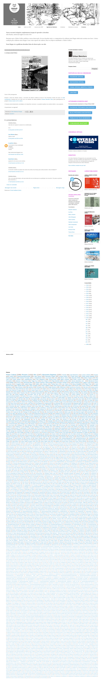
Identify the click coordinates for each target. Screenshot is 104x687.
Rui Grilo (26, 390)
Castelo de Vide (16, 412)
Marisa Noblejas (32, 563)
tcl (97, 522)
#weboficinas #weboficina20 (65, 582)
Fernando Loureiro (76, 557)
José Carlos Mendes (28, 518)
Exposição (50, 420)
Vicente (64, 375)
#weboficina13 (64, 428)
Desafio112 (67, 555)
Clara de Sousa (21, 555)
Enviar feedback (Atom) (15, 190)
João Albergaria (72, 217)
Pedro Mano (42, 466)
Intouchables (25, 409)
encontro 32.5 (67, 483)
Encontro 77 (60, 480)
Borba (29, 553)
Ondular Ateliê (78, 565)
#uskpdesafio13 (63, 527)
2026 (87, 285)
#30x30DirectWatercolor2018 (70, 420)
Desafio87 (32, 470)
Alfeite (43, 418)
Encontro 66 (35, 457)
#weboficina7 (79, 422)
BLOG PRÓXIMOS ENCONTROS (80, 112)
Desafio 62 (62, 530)
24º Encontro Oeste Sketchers (66, 550)
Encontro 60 (29, 438)
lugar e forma (93, 477)
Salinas (30, 569)
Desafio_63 (45, 442)
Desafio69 (10, 480)
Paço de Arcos (19, 521)
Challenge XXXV (49, 426)
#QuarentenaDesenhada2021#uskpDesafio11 (88, 546)
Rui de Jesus (71, 435)
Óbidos (49, 404)
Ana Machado (57, 403)
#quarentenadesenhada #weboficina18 (34, 474)
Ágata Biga (40, 574)
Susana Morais (14, 522)
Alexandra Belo (28, 382)
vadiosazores (54, 544)
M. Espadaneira (63, 562)
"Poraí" (45, 574)
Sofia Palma (68, 385)
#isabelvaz (38, 579)
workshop (83, 406)
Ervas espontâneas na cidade (80, 432)
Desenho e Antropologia (10, 556)
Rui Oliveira (62, 477)
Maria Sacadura (46, 496)
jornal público (94, 572)
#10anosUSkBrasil (77, 544)
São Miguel (70, 388)
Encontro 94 (93, 401)
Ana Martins (18, 439)
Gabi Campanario (9, 559)
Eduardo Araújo (36, 439)
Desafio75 (96, 448)
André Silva (63, 552)
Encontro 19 (44, 464)
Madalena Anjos (65, 415)
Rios (15, 508)
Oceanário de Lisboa (70, 565)
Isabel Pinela (39, 534)
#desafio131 (22, 525)
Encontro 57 (46, 480)
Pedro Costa (19, 447)
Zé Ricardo (68, 522)
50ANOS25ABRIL (9, 587)
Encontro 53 (28, 429)
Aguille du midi (55, 588)
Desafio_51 (45, 416)
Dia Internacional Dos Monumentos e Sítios (63, 531)
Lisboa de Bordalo (33, 477)
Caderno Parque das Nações (29, 530)
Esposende (64, 557)
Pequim (54, 566)
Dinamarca (74, 493)
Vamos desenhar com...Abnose (51, 508)
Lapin (95, 505)
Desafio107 (94, 486)
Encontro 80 (15, 495)
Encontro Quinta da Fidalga (18, 471)
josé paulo (91, 441)
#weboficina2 (74, 431)
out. (87, 323)
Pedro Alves (74, 376)
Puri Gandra (94, 566)
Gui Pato (20, 517)
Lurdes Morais (43, 399)
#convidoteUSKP (19, 485)
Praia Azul (75, 566)
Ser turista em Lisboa (82, 482)
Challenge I (24, 452)
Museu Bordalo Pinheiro (12, 407)
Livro (39, 536)
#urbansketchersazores (84, 490)
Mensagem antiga (60, 187)
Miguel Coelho (65, 563)
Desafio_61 (42, 476)
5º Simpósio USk (37, 463)
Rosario (25, 375)
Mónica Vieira (75, 536)
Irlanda (7, 489)
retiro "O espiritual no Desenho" (24, 406)
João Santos (37, 376)
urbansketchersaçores (37, 451)
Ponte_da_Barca (21, 539)
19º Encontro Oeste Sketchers (48, 550)
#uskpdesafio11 (54, 527)
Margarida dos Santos (65, 471)
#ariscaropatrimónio (31, 578)
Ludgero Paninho (28, 562)
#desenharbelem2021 (32, 525)
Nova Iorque (51, 489)
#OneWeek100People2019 (56, 524)
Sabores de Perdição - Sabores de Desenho (14, 569)
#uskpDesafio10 (37, 527)
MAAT (23, 506)
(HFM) (14, 584)
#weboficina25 (55, 474)
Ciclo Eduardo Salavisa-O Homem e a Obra (24, 514)
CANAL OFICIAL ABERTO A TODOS (81, 87)
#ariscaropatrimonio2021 (21, 578)
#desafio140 (50, 499)
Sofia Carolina (71, 219)
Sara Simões (16, 401)
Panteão (70, 506)
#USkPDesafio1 (11, 455)
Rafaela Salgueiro (38, 568)
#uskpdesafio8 (80, 511)
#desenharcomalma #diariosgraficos (56, 525)
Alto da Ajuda (31, 590)
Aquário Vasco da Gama (76, 492)
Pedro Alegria (30, 566)
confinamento (55, 572)
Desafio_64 (76, 426)
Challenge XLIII (9, 476)
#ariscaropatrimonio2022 (67, 547)
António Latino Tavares (61, 485)
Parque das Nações (24, 466)
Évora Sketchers (28, 391)
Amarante (42, 485)
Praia (54, 521)
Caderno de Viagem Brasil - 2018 (56, 553)
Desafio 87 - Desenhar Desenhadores (56, 555)
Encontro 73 (18, 416)
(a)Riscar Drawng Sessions (22, 584)
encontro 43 (52, 461)
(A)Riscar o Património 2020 (36, 448)
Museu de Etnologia (27, 565)
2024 (87, 289)
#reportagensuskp (83, 423)
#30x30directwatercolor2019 (13, 524)
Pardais (83, 565)
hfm (34, 375)
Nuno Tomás (55, 506)
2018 (87, 301)
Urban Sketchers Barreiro (92, 454)
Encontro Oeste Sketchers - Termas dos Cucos (56, 533)
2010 (87, 317)
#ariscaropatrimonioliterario (21, 448)
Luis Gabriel (60, 409)
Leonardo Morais (14, 562)
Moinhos (8, 520)
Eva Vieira (29, 413)
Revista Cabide (9, 498)
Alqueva (24, 552)
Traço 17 (67, 409)
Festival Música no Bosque (58, 505)
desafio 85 (62, 572)
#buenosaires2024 (40, 578)
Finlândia (8, 477)
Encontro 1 (48, 515)
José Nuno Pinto (62, 560)
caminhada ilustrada (81, 508)
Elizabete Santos (72, 401)
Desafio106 (15, 504)
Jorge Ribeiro (15, 441)
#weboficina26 (42, 492)
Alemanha (45, 463)
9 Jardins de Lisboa (69, 587)
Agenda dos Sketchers (52, 27)
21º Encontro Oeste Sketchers (39, 585)
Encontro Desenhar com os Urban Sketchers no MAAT (33, 449)
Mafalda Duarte (82, 518)
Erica (83, 442)
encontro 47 (29, 444)
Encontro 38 (28, 457)
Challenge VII (9, 409)
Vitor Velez (46, 445)
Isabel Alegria (61, 397)
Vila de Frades (23, 572)
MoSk (91, 393)
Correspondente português (67, 486)
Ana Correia (78, 501)
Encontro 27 (52, 442)
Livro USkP (69, 449)
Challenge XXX (83, 463)
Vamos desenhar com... (78, 381)
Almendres (25, 590)
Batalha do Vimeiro (39, 502)
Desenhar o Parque (48, 531)
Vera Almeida (85, 393)
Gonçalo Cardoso (9, 454)
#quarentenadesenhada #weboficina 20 (48, 579)
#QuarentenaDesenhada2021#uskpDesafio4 (77, 509)
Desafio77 (82, 458)
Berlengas (19, 530)
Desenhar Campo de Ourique (71, 391)
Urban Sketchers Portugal (15, 390)
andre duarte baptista (57, 483)
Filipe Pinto (88, 384)
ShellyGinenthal (28, 410)
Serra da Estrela (26, 498)
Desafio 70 (69, 530)
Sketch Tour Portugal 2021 (83, 569)
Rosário (58, 539)
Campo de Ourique (74, 512)
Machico (68, 562)
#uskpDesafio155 (63, 511)
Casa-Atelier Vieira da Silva (34, 394)
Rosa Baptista (39, 403)
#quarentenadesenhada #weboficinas (49, 490)
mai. (87, 333)
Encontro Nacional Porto (67, 400)
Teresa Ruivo (71, 232)
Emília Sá (82, 531)
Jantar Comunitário (25, 454)
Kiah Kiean (12, 496)
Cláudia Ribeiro (55, 436)
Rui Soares (74, 416)
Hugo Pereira (85, 419)
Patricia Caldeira (11, 521)
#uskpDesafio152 (94, 490)
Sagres (25, 569)
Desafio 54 (40, 555)
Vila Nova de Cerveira (72, 498)
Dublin (27, 480)
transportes (27, 574)
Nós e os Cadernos (54, 416)
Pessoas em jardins (47, 521)
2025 (87, 287)
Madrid (90, 460)
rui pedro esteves (21, 544)
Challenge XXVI (87, 434)
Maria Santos (54, 496)
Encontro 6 (93, 409)
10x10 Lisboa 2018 (39, 410)
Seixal (33, 404)
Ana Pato (93, 407)
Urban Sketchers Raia (11, 397)
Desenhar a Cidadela (72, 504)
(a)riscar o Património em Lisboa (27, 501)
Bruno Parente (51, 512)
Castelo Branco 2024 (10, 493)
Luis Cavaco (34, 562)
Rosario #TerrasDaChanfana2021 (58, 568)
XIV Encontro (9, 418)
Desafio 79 (33, 423)
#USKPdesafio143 (92, 509)
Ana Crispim (44, 381)
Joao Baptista (34, 399)
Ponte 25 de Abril (29, 434)
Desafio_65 (37, 464)
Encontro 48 (93, 426)
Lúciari (57, 562)
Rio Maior (45, 568)
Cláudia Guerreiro (92, 463)
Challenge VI (81, 444)
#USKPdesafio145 (77, 524)
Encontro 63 (45, 432)
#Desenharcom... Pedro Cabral (32, 575)
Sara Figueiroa (46, 447)
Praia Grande (80, 566)
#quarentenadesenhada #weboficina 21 (30, 511)
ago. (87, 327)
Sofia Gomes (58, 420)
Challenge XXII (42, 409)
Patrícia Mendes (93, 496)
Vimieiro (32, 428)
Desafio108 (59, 514)
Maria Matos (93, 432)
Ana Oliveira (11, 134)
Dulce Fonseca (66, 556)
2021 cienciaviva (28, 585)
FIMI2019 (74, 533)
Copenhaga (28, 555)
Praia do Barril (87, 566)
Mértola (68, 496)
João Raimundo (17, 536)
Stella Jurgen (20, 541)
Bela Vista (85, 552)
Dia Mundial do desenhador (42, 556)
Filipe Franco (33, 471)
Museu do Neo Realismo (57, 520)
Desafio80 (26, 487)
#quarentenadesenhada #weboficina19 (64, 579)
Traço (88, 413)
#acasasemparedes (92, 524)
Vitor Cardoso (25, 483)
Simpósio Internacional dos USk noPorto (68, 540)
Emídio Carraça (94, 556)
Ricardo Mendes (73, 466)
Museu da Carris (18, 434)
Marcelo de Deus (93, 381)
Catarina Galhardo (10, 486)
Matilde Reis (52, 563)
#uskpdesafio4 (72, 511)
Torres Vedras (86, 385)
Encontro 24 (32, 480)
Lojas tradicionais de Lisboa (22, 388)
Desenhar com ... (50, 476)
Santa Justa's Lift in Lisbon (15, 101)
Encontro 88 (67, 442)
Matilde (11, 382)
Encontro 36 (19, 422)
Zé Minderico (22, 543)
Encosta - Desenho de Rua (37, 505)
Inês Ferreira (94, 487)
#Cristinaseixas (94, 574)
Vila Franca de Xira (64, 508)
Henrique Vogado (39, 559)
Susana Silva (21, 522)
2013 (87, 311)
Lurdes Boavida (58, 406)
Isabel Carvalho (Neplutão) (81, 517)
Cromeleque (34, 555)
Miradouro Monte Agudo (78, 563)
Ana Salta (13, 502)
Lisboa (11, 376)
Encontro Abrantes (76, 442)
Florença (81, 464)
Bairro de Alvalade (78, 552)
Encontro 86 (83, 470)
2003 (12, 585)
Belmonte (91, 552)
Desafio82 (38, 442)
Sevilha (24, 508)
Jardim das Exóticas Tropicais (67, 534)
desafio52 (67, 572)
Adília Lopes (49, 588)
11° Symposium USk (40, 501)
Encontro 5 (12, 113)
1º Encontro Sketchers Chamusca (81, 468)
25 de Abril (48, 585)
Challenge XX (33, 409)
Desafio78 (16, 480)
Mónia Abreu (67, 406)
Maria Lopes (68, 412)
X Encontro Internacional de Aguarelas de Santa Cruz (59, 467)
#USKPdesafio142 (52, 422)
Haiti (84, 505)
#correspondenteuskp (72, 578)
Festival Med (74, 464)
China (12, 514)
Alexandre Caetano (53, 528)
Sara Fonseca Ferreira (88, 539)
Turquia (53, 447)
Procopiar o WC (60, 521)
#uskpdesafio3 (27, 485)
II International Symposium (36, 393)
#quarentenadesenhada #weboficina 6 (23, 549)
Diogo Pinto (84, 426)
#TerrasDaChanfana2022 (27, 468)
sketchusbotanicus (91, 522)
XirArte (62, 447)
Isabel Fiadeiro (52, 425)
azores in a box (44, 572)
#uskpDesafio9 (72, 499)
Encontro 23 (15, 435)
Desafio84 (22, 480)
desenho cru (74, 423)
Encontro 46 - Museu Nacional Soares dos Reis (18, 533)
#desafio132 (30, 490)
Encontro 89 (51, 409)
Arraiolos (73, 479)
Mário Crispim (88, 378)
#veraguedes (27, 492)
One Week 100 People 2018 (49, 537)
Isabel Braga (28, 384)
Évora (76, 385)
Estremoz (70, 557)
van (12, 490)
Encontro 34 (11, 438)
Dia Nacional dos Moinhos (83, 504)
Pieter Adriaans (87, 537)
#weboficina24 (69, 468)
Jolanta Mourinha (23, 477)
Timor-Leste (30, 508)
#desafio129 (37, 468)
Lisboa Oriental (74, 382)
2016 (87, 305)
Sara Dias (49, 569)
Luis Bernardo (44, 390)
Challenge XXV (20, 425)
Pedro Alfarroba (59, 489)
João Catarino (84, 391)
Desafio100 (36, 493)
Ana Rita (59, 455)
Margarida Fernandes (91, 518)
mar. (87, 337)
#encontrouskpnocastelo (71, 525)
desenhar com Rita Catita (59, 543)
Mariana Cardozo (47, 397)
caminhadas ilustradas (68, 473)
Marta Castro (93, 396)
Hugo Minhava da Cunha (35, 482)
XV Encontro (11, 406)
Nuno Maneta (55, 565)
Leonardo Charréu (53, 482)
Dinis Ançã (80, 493)
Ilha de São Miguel (53, 559)
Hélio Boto (20, 399)
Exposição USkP (36, 412)
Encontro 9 (54, 460)
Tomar (87, 477)
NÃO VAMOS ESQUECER (31, 422)
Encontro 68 (72, 476)
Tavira (75, 477)
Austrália (95, 528)
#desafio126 (15, 525)
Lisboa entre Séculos (15, 404)
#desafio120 (93, 473)
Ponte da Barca (55, 466)
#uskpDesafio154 (11, 492)
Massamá (55, 536)
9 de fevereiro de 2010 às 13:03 (15, 154)
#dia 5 (24, 579)
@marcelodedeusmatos (85, 587)
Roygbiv (56, 477)
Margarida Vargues (23, 563)
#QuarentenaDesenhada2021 (13, 396)
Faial (48, 449)
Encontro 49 (47, 460)
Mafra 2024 (82, 562)
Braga (80, 401)
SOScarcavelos (39, 473)
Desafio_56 (88, 458)
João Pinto (87, 560)
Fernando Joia (40, 387)
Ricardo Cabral (61, 482)
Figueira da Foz (17, 482)
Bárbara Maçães (35, 553)
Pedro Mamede (61, 435)
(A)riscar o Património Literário (51, 451)
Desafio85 (68, 493)
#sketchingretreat (43, 582)
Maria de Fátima (66, 454)
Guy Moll (79, 505)
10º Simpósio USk (45, 436)
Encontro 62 (45, 439)
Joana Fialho (62, 449)
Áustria (70, 544)
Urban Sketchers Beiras (74, 457)
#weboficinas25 (75, 582)
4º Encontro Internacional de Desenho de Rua (57, 444)
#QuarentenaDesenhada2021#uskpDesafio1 (49, 575)
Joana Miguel (49, 560)
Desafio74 (63, 436)
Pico (7, 431)
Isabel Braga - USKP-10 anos (68, 517)
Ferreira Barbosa (47, 505)
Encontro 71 (53, 480)
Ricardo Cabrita (75, 393)
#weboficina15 (92, 438)
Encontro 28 (25, 460)
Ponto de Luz (29, 539)
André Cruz (57, 552)
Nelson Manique (9, 537)
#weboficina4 (32, 418)
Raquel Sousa (9, 508)
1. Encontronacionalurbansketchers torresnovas (37, 584)
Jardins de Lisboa (73, 495)
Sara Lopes (85, 489)
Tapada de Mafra (43, 571)
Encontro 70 (53, 432)
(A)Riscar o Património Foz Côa (86, 582)
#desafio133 (37, 490)
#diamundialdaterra (30, 579)
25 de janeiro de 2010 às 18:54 (15, 138)
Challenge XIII (90, 444)
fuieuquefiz (69, 543)
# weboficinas (50, 574)
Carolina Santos (90, 553)
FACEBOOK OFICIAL (76, 76)
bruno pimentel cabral (41, 543)
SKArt (95, 568)
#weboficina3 (85, 415)
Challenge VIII (26, 412)
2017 (87, 303)
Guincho (33, 559)
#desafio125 (8, 511)
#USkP (84, 524)
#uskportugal (88, 511)
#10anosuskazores (85, 544)
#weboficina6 (73, 428)
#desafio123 (8, 525)
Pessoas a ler (37, 447)
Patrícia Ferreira (61, 399)
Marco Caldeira (92, 406)
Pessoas (80, 537)
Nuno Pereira (62, 565)
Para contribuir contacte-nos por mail (76, 165)
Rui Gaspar (64, 539)
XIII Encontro (76, 406)
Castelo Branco (24, 407)
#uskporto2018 (47, 403)
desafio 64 (50, 543)
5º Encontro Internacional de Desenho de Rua (56, 501)
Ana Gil (35, 419)
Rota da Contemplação (76, 568)
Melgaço (87, 449)
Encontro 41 (39, 480)
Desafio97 (78, 514)
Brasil (80, 485)
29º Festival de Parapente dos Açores (72, 585)
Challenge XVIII (41, 420)
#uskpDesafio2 (47, 474)
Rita (49, 568)
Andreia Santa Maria (82, 451)
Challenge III (74, 455)
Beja (51, 413)
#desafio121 (17, 490)
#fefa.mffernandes (82, 525)
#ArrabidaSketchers (92, 483)
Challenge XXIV (44, 419)
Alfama (20, 552)
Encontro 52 (54, 452)
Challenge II (33, 420)
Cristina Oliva (78, 486)
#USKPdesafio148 (10, 448)
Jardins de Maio (82, 495)
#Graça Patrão (75, 409)
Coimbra (69, 426)
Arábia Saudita (80, 528)
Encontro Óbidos (62, 418)
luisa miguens (82, 447)
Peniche (7, 444)
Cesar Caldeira (47, 530)
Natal (80, 471)
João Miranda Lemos (37, 445)
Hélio (74, 413)
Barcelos (75, 485)
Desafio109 (23, 476)
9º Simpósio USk (23, 393)
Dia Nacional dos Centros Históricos (36, 515)
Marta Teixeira (45, 563)
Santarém (47, 434)
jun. (87, 331)
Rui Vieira (19, 508)
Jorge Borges (41, 454)
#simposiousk (35, 582)
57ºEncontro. (16, 587)
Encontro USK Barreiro (73, 515)
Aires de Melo (63, 588)
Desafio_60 (46, 470)
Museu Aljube (61, 536)
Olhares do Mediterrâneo (93, 520)
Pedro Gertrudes (28, 447)
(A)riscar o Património (22, 381)
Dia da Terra (51, 556)
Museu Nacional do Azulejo (41, 489)
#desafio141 (57, 499)
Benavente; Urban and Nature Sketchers (13, 553)
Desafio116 (95, 479)
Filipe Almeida (56, 381)
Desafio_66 (79, 436)
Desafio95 (64, 504)
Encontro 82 (49, 423)
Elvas (54, 397)
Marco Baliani (15, 563)
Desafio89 (88, 530)
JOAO (27, 399)
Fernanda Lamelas (61, 382)
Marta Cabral (38, 563)
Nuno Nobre (76, 520)
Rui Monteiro (85, 568)
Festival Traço (64, 407)
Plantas (65, 489)
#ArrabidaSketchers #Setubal (12, 499)
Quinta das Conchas (22, 568)
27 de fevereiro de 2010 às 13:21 (16, 181)
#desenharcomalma (43, 525)
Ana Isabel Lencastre (76, 434)
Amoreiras (51, 590)
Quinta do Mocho (69, 521)
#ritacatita (30, 582)
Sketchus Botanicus (9, 571)
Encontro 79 (8, 495)
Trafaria (59, 473)
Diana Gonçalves (94, 504)
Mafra (37, 384)
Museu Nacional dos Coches (89, 429)
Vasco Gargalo (53, 498)
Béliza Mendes (42, 553)
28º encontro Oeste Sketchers (21, 528)
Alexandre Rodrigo (22, 512)
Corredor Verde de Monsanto (41, 514)
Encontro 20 (18, 460)
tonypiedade (21, 574)
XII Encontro (40, 428)
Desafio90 (94, 530)
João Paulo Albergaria (79, 560)
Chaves (90, 479)
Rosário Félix (68, 568)
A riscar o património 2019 (19, 588)
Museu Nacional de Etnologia (89, 418)
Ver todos (70, 235)
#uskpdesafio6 (17, 550)
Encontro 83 (68, 413)
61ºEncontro (29, 587)
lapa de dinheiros (88, 543)
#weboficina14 (70, 422)
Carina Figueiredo (45, 396)
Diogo (56, 556)
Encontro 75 (25, 428)
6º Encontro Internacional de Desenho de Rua (41, 587)
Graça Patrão (74, 407)
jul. (86, 329)
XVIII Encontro (65, 423)
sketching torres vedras (31, 544)
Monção (7, 565)
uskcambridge (47, 544)
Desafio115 (30, 476)
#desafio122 (23, 490)
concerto (50, 572)
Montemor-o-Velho (93, 563)
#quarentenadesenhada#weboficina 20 (89, 581)
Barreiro (94, 431)
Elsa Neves (76, 531)
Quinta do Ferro (87, 403)
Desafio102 (48, 493)
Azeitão (69, 485)
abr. (87, 335)
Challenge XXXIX (24, 423)
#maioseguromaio (76, 415)
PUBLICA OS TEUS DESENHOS (80, 118)
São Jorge (25, 571)
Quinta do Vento (30, 568)
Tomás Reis (54, 384)
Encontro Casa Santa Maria (64, 432)
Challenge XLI (31, 442)
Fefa (87, 379)
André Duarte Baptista (88, 376)
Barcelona (87, 474)
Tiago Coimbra (44, 541)
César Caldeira (45, 385)
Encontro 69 (54, 439)
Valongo (61, 541)
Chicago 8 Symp (62, 401)
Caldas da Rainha (10, 432)
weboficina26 (33, 574)
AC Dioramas (28, 588)
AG (56, 445)
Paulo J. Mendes (55, 400)
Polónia (48, 466)
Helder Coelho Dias (77, 487)
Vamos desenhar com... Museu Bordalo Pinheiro (35, 467)
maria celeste (17, 379)
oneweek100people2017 (67, 438)
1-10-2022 (31, 550)
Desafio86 (36, 476)
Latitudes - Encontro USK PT (59, 518)
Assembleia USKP (82, 425)
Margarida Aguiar (78, 403)
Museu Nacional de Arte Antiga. (78, 454)
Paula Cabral (93, 391)
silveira (16, 574)
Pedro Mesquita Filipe (29, 521)
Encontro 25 (58, 487)
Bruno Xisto (57, 512)
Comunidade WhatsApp (78, 123)
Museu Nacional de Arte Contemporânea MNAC (41, 506)
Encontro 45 (65, 476)
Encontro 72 (17, 428)
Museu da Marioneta (25, 520)
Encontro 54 (20, 438)
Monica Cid (14, 461)
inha (82, 572)
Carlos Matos (65, 394)
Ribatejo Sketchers (23, 461)
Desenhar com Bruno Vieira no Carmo (89, 555)
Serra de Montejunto (16, 444)
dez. (87, 319)
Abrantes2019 (71, 501)
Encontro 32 (95, 436)
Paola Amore (85, 496)
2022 (87, 293)
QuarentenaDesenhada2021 (11, 568)
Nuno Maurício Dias (19, 537)
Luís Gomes (8, 506)
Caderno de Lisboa (48, 502)
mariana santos (94, 387)
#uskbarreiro (64, 499)
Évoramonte (13, 509)
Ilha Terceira (46, 559)
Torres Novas (62, 425)
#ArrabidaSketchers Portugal (84, 574)
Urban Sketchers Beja (18, 467)
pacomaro (45, 413)
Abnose (45, 384)
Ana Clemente (63, 590)
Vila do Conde (73, 508)
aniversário (37, 572)
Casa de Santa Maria (57, 448)
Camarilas (65, 502)
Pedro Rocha (41, 566)
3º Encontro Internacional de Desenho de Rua (22, 463)
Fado (27, 471)
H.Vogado (18, 384)
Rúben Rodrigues (78, 539)
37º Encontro (35, 485)
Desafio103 (55, 493)
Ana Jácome (49, 410)
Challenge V (66, 448)
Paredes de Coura (68, 537)
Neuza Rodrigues (36, 565)
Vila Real (15, 543)
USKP (56, 571)
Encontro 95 (75, 419)
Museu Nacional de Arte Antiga (16, 565)
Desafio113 (21, 504)
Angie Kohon (37, 512)
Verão (82, 571)
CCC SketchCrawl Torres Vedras (56, 388)
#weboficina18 (43, 458)
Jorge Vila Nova (50, 454)
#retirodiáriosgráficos (22, 582)
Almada (86, 407)
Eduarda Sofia (79, 556)
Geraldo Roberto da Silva (70, 410)
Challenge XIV (27, 416)
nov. (87, 321)
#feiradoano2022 (16, 511)
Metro (59, 496)
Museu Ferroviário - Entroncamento (14, 410)
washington (64, 544)
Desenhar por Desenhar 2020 (42, 487)
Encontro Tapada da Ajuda (79, 439)
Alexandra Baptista (49, 375)
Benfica (14, 530)
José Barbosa (19, 518)
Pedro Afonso (52, 435)
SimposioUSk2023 (72, 569)
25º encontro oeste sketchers (79, 550)
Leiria (78, 418)
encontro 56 (82, 467)
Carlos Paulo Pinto (82, 553)
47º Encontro (94, 585)
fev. (87, 340)
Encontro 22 (92, 394)
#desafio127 (57, 479)
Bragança (44, 512)
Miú (72, 396)
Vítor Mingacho (40, 379)
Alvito (36, 590)
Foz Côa (64, 487)
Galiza (15, 559)
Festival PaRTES (84, 557)
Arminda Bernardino (13, 423)
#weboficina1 (82, 420)
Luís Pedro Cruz (51, 562)
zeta (56, 378)
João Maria (10, 536)
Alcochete (79, 588)
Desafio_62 (40, 452)
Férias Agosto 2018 (93, 557)
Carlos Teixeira (94, 415)
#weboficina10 (84, 409)
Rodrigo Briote (37, 413)
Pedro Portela (38, 521)
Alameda (68, 588)
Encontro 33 (23, 435)
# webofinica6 (57, 574)
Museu (27, 506)
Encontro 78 (89, 445)
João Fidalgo (56, 457)
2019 (87, 299)
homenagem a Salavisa (78, 543)
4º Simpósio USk (94, 423)
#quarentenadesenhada (23, 376)
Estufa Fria (30, 495)
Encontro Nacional (40, 533)
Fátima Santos (26, 404)
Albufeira (45, 528)
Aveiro (89, 420)
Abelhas (34, 588)
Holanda (45, 517)
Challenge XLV (74, 463)
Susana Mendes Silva (47, 99)
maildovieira (90, 508)
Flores (95, 533)
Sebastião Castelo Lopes (50, 473)
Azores (51, 463)
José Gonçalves (14, 489)
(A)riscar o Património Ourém (53, 492)
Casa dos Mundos (67, 403)
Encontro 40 (21, 445)
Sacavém (79, 489)
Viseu (21, 436)
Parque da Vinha (77, 506)
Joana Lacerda (90, 495)
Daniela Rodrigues (19, 394)
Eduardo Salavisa (72, 209)
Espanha (17, 409)
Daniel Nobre (13, 445)
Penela (75, 537)
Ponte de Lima (64, 466)
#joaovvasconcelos (90, 547)
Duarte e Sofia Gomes (65, 470)
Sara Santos (61, 569)
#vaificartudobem (25, 550)
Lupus (46, 438)
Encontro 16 (95, 531)
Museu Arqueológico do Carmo (85, 410)
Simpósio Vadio (35, 498)
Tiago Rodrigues (44, 498)
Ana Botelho (57, 590)
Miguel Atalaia (58, 563)
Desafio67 (8, 487)
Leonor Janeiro (86, 375)
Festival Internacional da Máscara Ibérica (42, 429)
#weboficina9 (25, 420)
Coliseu (12, 422)
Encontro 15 (88, 531)
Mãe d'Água (68, 536)
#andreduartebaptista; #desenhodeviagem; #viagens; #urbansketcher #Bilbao (46, 547)
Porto (18, 382)
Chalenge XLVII (14, 555)
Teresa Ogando (55, 438)
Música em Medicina (76, 496)
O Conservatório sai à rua (35, 537)
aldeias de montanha (30, 543)
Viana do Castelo (41, 404)
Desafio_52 (28, 432)
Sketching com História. (91, 540)
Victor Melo (21, 451)
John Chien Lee (11, 518)
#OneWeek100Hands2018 (36, 546)
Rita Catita (8, 419)
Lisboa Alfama (33, 536)
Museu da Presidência (35, 520)
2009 (87, 344)
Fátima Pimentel (39, 438)
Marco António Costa (91, 397)
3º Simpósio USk (76, 474)
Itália (43, 412)
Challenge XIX (36, 416)
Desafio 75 (29, 493)
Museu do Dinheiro (46, 520)
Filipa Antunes (19, 387)
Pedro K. (36, 566)
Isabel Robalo (89, 505)
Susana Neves (28, 541)
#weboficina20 (61, 468)
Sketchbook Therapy (11, 399)
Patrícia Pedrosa (14, 566)
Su (89, 489)
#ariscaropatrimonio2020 (32, 458)
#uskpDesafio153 (46, 527)
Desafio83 (46, 504)
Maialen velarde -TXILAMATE (91, 562)
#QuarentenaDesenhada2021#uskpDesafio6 (88, 575)
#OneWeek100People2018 (53, 431)
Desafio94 (8, 531)
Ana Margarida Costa (42, 552)
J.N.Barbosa (55, 471)
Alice (83, 474)
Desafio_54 (10, 449)
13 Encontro (61, 584)
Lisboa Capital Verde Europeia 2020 (60, 396)
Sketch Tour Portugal (26, 401)
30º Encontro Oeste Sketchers (35, 528)
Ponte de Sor (59, 566)
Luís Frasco (44, 562)
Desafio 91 (16, 464)
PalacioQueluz (59, 537)
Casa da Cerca (55, 415)
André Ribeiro (72, 528)
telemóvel (40, 544)
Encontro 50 (9, 428)
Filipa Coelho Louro (51, 495)
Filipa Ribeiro (81, 533)
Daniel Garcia (87, 455)
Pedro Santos (48, 566)
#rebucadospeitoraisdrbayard (11, 582)
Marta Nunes (63, 457)
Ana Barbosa (54, 390)
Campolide (82, 512)
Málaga (64, 496)
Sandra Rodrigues (36, 569)
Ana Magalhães (47, 448)
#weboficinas (28, 379)
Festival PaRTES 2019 (41, 435)
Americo (46, 590)
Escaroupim (58, 557)
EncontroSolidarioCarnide (50, 557)
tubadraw (56, 428)
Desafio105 (16, 476)
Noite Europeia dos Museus (46, 565)
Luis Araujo (47, 394)
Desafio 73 (46, 555)
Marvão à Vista (76, 404)
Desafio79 (34, 504)
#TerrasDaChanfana (91, 447)
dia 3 (72, 572)
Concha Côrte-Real (24, 470)
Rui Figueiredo (38, 434)
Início (19, 27)
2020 (87, 297)
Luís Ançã (48, 378)
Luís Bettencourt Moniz (79, 449)
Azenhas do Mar (30, 502)
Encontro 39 (59, 442)
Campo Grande (65, 512)
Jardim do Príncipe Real (41, 560)
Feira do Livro (54, 449)
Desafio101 (42, 493)
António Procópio (24, 378)
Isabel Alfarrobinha (22, 534)
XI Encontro (79, 400)
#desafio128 (8, 474)
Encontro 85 (56, 407)
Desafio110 (23, 464)
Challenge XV (18, 426)
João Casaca (58, 454)
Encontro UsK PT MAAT (85, 515)
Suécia (27, 522)
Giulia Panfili (20, 559)
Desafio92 (32, 487)
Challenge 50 (19, 493)
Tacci (24, 444)
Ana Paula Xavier (71, 451)
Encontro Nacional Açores (70, 480)
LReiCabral (92, 560)
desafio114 (94, 498)
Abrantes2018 (63, 451)
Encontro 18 (8, 557)
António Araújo (87, 388)
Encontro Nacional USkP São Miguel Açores (87, 480)
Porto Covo (94, 506)
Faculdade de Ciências (91, 452)
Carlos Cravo (89, 512)
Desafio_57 (95, 458)
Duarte (8, 505)
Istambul (17, 454)
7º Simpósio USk (48, 406)
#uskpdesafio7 (71, 527)
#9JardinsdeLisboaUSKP (11, 479)
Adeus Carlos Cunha (41, 588)
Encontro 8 (28, 445)
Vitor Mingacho (30, 572)
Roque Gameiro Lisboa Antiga (44, 382)
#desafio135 (22, 474)
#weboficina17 (52, 468)
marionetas (83, 522)
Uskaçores (56, 423)
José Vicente (95, 534)
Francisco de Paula (89, 464)
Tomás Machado (43, 522)
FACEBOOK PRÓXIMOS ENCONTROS (82, 107)
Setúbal (26, 431)
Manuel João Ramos (36, 496)
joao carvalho (87, 572)
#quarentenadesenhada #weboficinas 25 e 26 (28, 581)
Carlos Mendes (74, 553)
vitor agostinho (86, 473)
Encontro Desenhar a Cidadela (59, 515)
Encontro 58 (69, 452)
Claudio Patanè (34, 390)
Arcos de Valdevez (21, 502)
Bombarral (25, 553)
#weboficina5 (90, 412)
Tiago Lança (81, 477)
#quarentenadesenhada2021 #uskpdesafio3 (68, 490)
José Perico (88, 534)
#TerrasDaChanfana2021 (31, 479)
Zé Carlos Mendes (43, 461)
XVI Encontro (43, 422)
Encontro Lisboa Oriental (65, 439)
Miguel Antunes (49, 477)
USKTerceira (91, 466)
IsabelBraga (80, 559)
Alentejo (69, 397)
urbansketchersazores (81, 438)
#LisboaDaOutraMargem (25, 499)
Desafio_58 (30, 464)
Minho (71, 563)
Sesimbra (91, 482)
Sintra (46, 393)
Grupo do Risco (27, 559)
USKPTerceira (61, 571)
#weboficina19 (52, 455)
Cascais (11, 388)
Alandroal (74, 588)
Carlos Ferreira (67, 553)
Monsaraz (86, 563)
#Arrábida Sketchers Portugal (27, 524)
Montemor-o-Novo (15, 520)
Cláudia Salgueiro (54, 393)
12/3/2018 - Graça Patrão (52, 584)
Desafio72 (20, 487)
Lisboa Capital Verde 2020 (47, 441)
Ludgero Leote (87, 382)
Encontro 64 (75, 470)
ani (31, 431)
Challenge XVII (33, 407)
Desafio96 (79, 555)
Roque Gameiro (69, 482)
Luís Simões (41, 477)
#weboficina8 (27, 419)
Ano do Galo (50, 458)
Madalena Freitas (27, 496)
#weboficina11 (38, 444)
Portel (70, 566)
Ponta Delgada (13, 539)
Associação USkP (92, 451)
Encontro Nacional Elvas (46, 457)
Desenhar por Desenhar (75, 387)
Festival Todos (9, 482)
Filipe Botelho (45, 400)
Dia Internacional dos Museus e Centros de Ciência (26, 556)
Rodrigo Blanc (72, 489)
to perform (11, 143)
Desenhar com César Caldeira (35, 531)
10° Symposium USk (84, 431)
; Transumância (77, 587)
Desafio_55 (68, 445)
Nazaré (24, 396)
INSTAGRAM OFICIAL (77, 82)
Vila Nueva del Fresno (15, 572)
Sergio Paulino (54, 540)
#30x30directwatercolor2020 (12, 420)
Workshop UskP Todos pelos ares (88, 416)
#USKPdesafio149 (27, 547)
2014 (87, 309)
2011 (87, 315)
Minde (78, 429)
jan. (87, 342)
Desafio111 (61, 493)
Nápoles (26, 537)
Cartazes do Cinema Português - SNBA (77, 502)
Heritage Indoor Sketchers (64, 460)
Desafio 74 (75, 530)
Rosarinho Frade (66, 416)
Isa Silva (70, 212)
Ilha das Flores (14, 534)
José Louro (62, 390)
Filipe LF (96, 388)
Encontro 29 (87, 436)
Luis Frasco (65, 384)
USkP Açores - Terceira (59, 522)
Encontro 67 (82, 445)
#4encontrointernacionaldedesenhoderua (16, 458)
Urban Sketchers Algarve (79, 412)
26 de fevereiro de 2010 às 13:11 (16, 171)
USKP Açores (57, 385)
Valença (56, 541)
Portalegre (65, 566)
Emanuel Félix (71, 229)
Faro (28, 400)
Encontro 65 (20, 505)
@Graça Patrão (89, 550)
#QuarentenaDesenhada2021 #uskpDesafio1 (51, 546)
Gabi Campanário (72, 224)
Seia (76, 482)
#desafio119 (50, 479)
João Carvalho (33, 385)
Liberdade (21, 562)
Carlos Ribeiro (58, 463)
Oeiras (76, 396)
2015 (87, 307)
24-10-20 (57, 550)
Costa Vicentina (52, 514)
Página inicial (36, 187)
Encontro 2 (14, 505)
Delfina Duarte (55, 530)
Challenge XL (66, 463)
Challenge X (23, 442)
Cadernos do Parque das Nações (13, 452)
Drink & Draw (11, 460)
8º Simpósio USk (52, 401)
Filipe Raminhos (88, 533)
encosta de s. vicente (40, 431)
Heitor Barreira (25, 482)
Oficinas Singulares (39, 391)
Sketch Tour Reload (93, 569)
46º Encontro (87, 585)
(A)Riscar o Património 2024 (12, 501)
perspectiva (28, 451)
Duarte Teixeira (87, 493)
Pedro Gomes (13, 403)
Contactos (83, 27)
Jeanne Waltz (88, 390)
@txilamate (94, 587)
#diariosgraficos (82, 547)
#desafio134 (15, 474)
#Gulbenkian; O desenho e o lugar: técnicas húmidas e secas (18, 546)
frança (68, 447)
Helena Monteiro (86, 487)
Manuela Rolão (76, 378)
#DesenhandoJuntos (10, 575)
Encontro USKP (41, 557)
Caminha (15, 470)
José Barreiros (74, 375)
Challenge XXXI (27, 439)
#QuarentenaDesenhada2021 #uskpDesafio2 (56, 509)
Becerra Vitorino (79, 479)
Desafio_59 (89, 514)
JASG (84, 394)
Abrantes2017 (65, 434)
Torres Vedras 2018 (39, 508)
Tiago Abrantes (36, 541)
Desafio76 (28, 504)
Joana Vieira (34, 454)
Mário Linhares (71, 214)
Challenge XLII (57, 404)
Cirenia (80, 455)
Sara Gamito (79, 435)
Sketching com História (11, 393)
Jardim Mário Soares (22, 560)
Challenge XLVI (74, 458)
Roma (54, 539)
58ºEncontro (22, 587)
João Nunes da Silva (46, 518)
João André (44, 482)
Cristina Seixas (55, 419)
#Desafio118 (46, 524)
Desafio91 (52, 504)
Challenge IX (92, 425)
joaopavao (78, 473)
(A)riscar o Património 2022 (65, 474)
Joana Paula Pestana (79, 534)
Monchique (74, 471)
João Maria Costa (70, 560)
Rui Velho (49, 391)
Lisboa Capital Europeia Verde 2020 (29, 441)
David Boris (11, 159)
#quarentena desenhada (20, 418)
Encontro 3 (33, 460)
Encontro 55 (61, 452)
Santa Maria (69, 477)
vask (60, 544)
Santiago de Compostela (16, 431)
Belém (95, 552)
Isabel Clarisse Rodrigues (62, 495)
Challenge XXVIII (31, 425)
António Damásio (70, 552)
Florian (39, 471)
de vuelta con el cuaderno (84, 498)
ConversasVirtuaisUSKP (36, 486)
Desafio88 (72, 514)
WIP (58, 447)
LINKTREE (73, 92)
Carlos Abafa (86, 492)
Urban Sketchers (89, 435)
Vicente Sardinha (88, 571)
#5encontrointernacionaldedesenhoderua (69, 574)
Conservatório (9, 464)
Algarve (44, 388)
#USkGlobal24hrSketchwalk (19, 415)
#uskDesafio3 (50, 582)
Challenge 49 (66, 458)
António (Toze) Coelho (50, 485)
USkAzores (63, 387)
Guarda (69, 487)
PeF (7, 403)
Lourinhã (60, 412)
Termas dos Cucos (34, 522)
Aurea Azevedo (88, 528)
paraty (95, 543)
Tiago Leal (51, 541)
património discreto (9, 574)
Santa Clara (43, 569)
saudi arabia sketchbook (93, 457)
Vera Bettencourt (61, 498)
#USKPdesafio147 (10, 485)
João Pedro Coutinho (60, 429)
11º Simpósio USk (38, 550)
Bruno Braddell (77, 384)
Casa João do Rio (65, 393)
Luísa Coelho (74, 518)
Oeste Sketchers (17, 391)
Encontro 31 (37, 432)
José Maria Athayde (82, 460)
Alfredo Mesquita (19, 590)
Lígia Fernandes (16, 506)
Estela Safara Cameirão (79, 452)
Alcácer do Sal (85, 588)
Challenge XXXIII (51, 418)
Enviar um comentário (12, 184)
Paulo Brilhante (34, 466)
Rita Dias (86, 387)
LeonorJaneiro (25, 536)
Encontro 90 (31, 435)
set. (87, 325)
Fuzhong (68, 505)
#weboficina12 (65, 431)
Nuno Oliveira (86, 471)
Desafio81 (40, 504)
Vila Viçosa (83, 457)
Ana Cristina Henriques (87, 501)
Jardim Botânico (56, 534)
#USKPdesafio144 (68, 524)
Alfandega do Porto (65, 479)
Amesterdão (30, 512)
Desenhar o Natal (22, 515)
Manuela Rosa (9, 563)
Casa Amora (11, 425)
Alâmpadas (41, 590)
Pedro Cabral (11, 375)
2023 (87, 291)
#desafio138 (87, 461)
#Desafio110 (38, 524)
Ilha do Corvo (61, 559)
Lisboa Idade (19, 496)
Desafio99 (39, 470)
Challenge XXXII (59, 413)
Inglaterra (74, 460)
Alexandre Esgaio (50, 376)
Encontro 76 (41, 423)
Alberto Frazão (14, 552)
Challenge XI (27, 486)
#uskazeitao (96, 549)
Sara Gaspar (55, 569)
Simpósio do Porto (16, 483)
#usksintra (57, 582)
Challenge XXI (28, 426)
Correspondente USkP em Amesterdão (52, 486)
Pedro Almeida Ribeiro (91, 442)
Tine (48, 571)
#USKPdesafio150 (36, 499)
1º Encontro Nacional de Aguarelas (86, 584)
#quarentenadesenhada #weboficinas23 (47, 581)
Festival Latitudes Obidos (39, 495)
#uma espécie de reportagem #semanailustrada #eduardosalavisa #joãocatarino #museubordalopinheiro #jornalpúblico (70, 549)
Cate (86, 479)
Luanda (68, 518)
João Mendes (37, 518)
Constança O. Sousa (45, 407)
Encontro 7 (27, 505)
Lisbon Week (81, 399)
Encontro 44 (22, 403)
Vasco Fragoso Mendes (87, 541)
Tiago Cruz (34, 381)
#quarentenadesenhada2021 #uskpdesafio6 (23, 527)
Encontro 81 (31, 533)
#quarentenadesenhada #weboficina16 (39, 549)
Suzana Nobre (63, 376)
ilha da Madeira (77, 572)
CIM (48, 553)
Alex (15, 512)
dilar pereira (29, 387)
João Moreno (71, 418)
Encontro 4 (47, 452)
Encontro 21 (13, 457)
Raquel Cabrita (78, 521)
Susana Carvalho (18, 571)
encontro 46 (75, 467)
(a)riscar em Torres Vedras (81, 527)
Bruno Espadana (73, 444)
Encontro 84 (86, 476)
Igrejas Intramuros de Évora (54, 517)
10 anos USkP (37, 406)
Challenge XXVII (38, 426)
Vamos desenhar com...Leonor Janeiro (73, 541)
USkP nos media (88, 400)
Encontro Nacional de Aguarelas (30, 557)
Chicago (86, 401)
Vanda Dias (78, 388)
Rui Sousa (91, 568)
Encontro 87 (66, 419)
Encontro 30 (39, 460)
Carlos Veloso (93, 492)
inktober (51, 445)
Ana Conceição (71, 425)
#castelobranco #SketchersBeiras (59, 578)
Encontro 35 (21, 457)
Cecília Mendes (58, 410)
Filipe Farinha (93, 476)
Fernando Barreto (67, 404)
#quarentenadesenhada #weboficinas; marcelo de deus (68, 581)
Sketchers (82, 540)
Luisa (40, 562)
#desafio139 (75, 547)
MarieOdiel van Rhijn (29, 489)
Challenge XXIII (36, 400)
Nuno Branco (52, 399)
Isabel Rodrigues (47, 534)
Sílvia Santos (84, 396)
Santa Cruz (18, 419)
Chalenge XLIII (19, 486)
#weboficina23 (95, 461)
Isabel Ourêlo (73, 559)
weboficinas (83, 483)
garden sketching (75, 483)
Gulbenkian (90, 439)
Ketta (60, 391)
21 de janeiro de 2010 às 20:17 (15, 129)
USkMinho (50, 522)
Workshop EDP (37, 401)
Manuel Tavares (14, 466)
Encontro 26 (14, 557)
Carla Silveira (93, 428)
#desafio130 (44, 499)
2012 (87, 313)
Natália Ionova (93, 536)
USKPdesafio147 (69, 571)
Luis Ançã (70, 227)
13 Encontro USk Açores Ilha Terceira (72, 584)
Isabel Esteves (81, 413)
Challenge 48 (58, 458)
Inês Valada (67, 559)
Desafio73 (66, 514)
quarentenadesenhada (10, 544)
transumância (90, 467)
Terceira (93, 419)
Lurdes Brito (30, 403)
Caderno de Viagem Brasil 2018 (89, 485)
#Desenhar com (94, 544)
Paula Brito (71, 390)
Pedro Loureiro (77, 379)
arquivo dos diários (76, 522)
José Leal (95, 404)
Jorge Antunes (52, 387)
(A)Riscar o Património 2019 (31, 436)
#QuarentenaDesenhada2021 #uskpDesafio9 (69, 546)
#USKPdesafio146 (42, 479)
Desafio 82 (82, 530)
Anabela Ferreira (14, 442)
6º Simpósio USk (83, 428)
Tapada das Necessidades (33, 571)
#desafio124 (79, 461)
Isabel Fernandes (31, 534)
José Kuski (56, 560)
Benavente (8, 530)
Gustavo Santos (27, 517)
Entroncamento (23, 495)
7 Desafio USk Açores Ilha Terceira (57, 587)
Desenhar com (21, 413)
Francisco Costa (47, 471)
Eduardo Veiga (86, 556)
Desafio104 (82, 448)
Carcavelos (40, 530)
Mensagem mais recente (10, 187)
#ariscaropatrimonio (71, 461)
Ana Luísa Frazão (35, 388)
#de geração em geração (82, 578)
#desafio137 (44, 468)
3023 (82, 585)
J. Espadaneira (37, 378)
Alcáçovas (92, 588)
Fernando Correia (65, 464)
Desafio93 (58, 504)
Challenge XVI (19, 429)
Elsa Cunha (94, 493)
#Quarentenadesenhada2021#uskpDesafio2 (14, 547)
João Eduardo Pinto (51, 412)
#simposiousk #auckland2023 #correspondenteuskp (36, 455)
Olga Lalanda (83, 520)
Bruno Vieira (64, 378)
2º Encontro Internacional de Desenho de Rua (38, 415)
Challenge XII (9, 426)
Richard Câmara (17, 498)
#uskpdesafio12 (10, 550)
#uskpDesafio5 (20, 492)
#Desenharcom (21, 479)
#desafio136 (62, 422)
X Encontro (56, 394)
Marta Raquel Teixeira (46, 536)
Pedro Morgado (86, 506)
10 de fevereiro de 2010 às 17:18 (16, 163)
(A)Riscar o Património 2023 (90, 499)
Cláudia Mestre (21, 385)
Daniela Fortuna (86, 486)
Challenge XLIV (74, 448)
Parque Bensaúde (90, 565)
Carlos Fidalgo (20, 432)
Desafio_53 (71, 436)
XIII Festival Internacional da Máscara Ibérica (40, 483)
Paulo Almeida (26, 473)
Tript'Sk (52, 571)
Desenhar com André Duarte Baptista (20, 531)
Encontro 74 (79, 476)
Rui (32, 473)
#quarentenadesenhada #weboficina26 (49, 511)
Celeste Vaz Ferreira (78, 397)
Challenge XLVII (10, 429)
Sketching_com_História (11, 541)
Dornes (60, 556)
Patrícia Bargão (94, 449)
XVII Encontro (48, 428)
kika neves (74, 447)
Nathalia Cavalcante (73, 222)
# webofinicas (21, 509)
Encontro (52, 487)
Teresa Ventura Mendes (80, 441)
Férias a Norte (15, 477)
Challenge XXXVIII (59, 426)
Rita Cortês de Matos (12, 451)
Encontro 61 (75, 445)
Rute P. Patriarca (82, 466)
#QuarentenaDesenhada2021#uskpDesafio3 (68, 575)
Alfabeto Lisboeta (72, 399)
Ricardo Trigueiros (33, 461)
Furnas (7, 534)
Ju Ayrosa (21, 489)
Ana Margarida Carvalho (32, 552)
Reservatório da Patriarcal (45, 539)
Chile (25, 493)
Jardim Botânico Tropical (12, 560)
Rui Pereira (71, 539)
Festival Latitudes (76, 394)
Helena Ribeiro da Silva (37, 517)
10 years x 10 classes (33, 396)
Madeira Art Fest (75, 562)
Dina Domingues (36, 397)
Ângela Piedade (21, 400)
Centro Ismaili (66, 455)
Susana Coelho (55, 434)
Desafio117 (73, 555)
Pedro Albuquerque (22, 566)
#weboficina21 (35, 492)
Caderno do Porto (58, 502)
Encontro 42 (17, 449)
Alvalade (60, 528)
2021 (87, 295)
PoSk (55, 391)
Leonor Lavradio (71, 429)
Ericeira (69, 533)
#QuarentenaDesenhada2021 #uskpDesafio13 (35, 509)
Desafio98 (84, 514)
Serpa (66, 569)
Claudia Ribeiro (32, 452)
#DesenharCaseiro (19, 575)
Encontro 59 (52, 464)
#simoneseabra (20, 455)
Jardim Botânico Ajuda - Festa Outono (91, 559)
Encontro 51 (20, 557)
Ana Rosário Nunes (65, 492)
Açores (96, 375)
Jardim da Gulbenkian (93, 517)
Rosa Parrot (79, 390)
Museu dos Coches (68, 520)
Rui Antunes (85, 521)
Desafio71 (89, 448)
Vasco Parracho (77, 571)
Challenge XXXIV (87, 404)
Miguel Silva (9, 434)
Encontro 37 (58, 476)
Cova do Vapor (11, 413)
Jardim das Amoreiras (31, 560)
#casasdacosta (48, 578)
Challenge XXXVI (42, 425)
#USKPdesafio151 (60, 461)
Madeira (57, 441)
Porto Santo (36, 539)
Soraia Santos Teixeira (67, 441)
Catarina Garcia (90, 502)
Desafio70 (61, 445)
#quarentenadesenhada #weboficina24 (80, 579)
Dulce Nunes (73, 556)
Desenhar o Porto (54, 470)
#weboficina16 (9, 439)
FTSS (58, 464)
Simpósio (92, 521)
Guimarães (74, 505)
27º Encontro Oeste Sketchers (58, 585)
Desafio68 (14, 487)
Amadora (66, 528)
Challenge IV (94, 474)
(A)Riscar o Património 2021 (91, 422)
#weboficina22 (80, 499)
